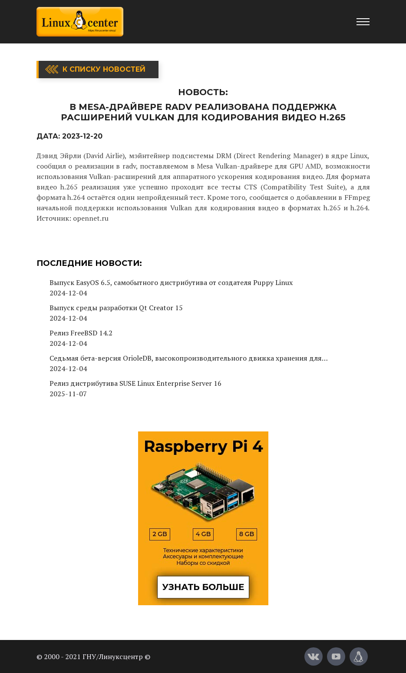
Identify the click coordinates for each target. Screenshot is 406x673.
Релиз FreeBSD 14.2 (81, 333)
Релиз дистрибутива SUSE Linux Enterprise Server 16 (135, 383)
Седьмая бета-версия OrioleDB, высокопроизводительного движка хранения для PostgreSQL (186, 358)
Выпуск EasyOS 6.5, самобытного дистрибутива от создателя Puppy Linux (171, 282)
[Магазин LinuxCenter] (359, 656)
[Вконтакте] (313, 656)
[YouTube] (336, 656)
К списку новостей (104, 69)
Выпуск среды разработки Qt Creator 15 (116, 307)
